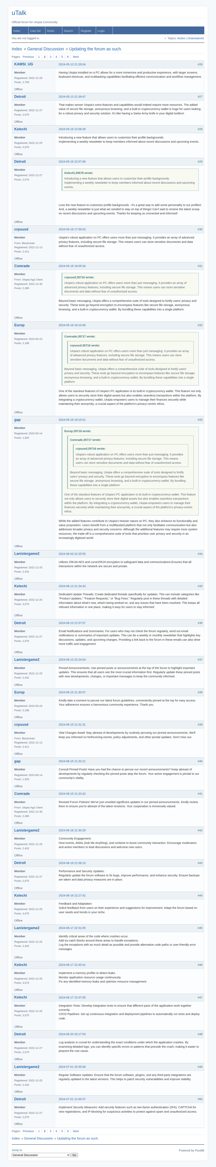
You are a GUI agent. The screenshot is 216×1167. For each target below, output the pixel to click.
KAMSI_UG (23, 64)
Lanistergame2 (26, 554)
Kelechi (20, 129)
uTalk (19, 12)
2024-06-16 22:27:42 (72, 895)
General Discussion (45, 49)
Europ (19, 325)
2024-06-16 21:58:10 (72, 863)
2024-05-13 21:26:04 (72, 64)
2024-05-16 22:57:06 (72, 161)
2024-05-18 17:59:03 (72, 229)
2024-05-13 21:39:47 (72, 96)
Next (76, 56)
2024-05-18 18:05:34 (72, 266)
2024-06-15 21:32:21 (72, 761)
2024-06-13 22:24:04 (72, 659)
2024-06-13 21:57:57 (72, 623)
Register (86, 30)
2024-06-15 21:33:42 (72, 793)
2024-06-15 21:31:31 (72, 724)
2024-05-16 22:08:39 (72, 129)
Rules (50, 30)
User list (35, 30)
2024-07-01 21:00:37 (72, 1099)
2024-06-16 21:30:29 (72, 830)
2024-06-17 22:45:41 (72, 964)
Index (16, 30)
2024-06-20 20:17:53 (72, 1034)
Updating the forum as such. (95, 49)
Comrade (22, 266)
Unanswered (195, 38)
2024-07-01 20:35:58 (72, 1066)
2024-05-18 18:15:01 (72, 419)
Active (181, 38)
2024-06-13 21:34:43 (72, 586)
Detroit (20, 97)
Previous (28, 56)
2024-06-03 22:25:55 (72, 553)
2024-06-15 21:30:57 (72, 692)
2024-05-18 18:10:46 (72, 325)
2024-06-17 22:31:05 (72, 928)
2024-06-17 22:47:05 (72, 997)
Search (68, 30)
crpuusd (21, 229)
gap (17, 420)
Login (101, 30)
